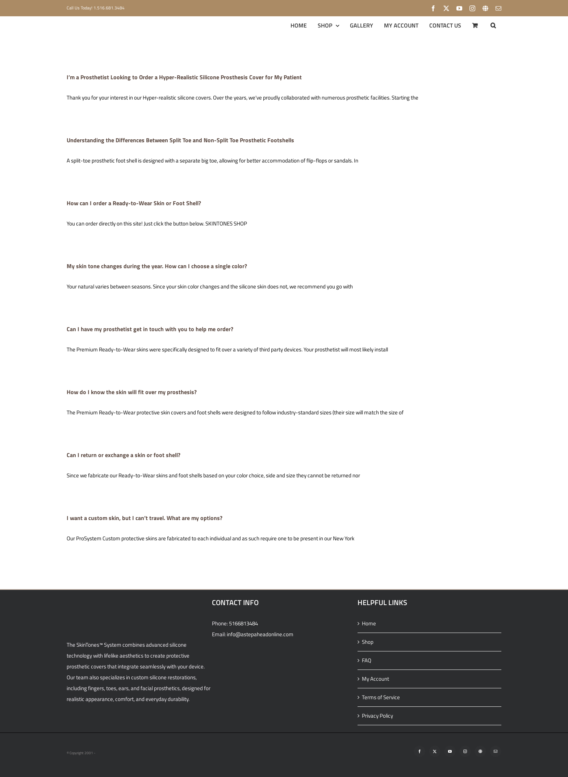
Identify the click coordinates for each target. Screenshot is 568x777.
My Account (375, 679)
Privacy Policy (377, 715)
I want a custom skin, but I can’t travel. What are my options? (144, 518)
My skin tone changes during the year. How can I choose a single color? (157, 266)
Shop (367, 642)
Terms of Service (381, 697)
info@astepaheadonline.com (260, 634)
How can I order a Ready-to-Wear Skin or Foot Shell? (134, 203)
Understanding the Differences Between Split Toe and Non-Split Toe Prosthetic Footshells (180, 140)
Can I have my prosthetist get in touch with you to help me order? (150, 329)
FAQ (366, 660)
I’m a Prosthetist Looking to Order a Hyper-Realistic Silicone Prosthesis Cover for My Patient (184, 77)
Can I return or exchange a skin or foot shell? (123, 455)
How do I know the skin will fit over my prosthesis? (132, 392)
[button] (493, 25)
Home (369, 623)
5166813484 (243, 623)
